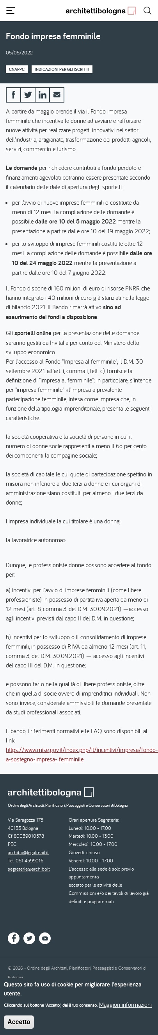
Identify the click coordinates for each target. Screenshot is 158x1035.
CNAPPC (17, 69)
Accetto (18, 1025)
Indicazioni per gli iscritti (62, 69)
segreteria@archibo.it (29, 869)
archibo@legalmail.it (28, 852)
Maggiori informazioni (125, 1008)
